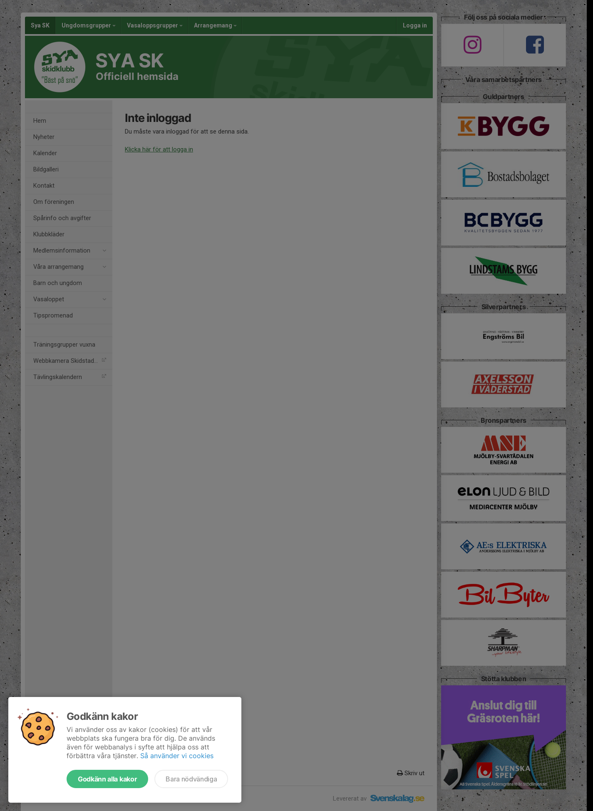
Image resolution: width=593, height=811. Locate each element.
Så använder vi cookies (176, 755)
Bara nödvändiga (191, 779)
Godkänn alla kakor (107, 779)
